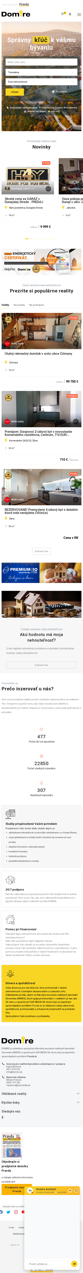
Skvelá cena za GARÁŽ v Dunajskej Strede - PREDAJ (36, 200)
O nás (11, 1227)
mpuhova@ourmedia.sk (18, 1085)
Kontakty (23, 1227)
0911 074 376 (13, 1069)
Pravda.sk (37, 1005)
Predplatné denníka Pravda (16, 1189)
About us (15, 1245)
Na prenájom (36, 304)
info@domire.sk (14, 1072)
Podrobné (59, 91)
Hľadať (14, 92)
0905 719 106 (13, 1082)
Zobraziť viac (41, 551)
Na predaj (19, 304)
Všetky (5, 304)
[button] (27, 238)
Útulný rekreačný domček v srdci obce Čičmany (38, 353)
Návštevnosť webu (21, 1234)
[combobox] (41, 62)
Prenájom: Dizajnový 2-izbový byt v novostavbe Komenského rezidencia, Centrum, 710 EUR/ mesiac (38, 433)
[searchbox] (41, 61)
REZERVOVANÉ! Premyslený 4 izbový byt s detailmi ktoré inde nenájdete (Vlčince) (41, 511)
